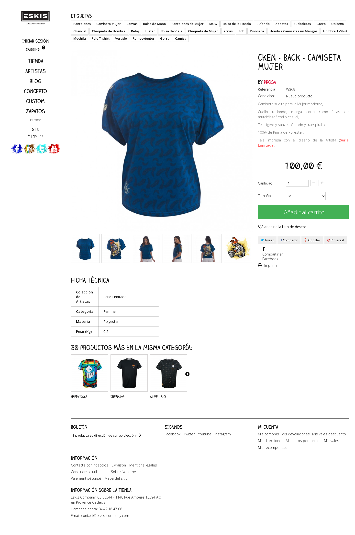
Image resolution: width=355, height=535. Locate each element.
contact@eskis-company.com (105, 521)
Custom (35, 101)
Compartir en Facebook (273, 256)
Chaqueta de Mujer (203, 31)
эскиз (228, 31)
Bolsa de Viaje (171, 31)
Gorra (164, 38)
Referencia (266, 89)
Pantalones (82, 24)
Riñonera (257, 31)
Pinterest (335, 240)
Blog (35, 81)
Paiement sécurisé (86, 482)
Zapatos (35, 111)
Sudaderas (302, 24)
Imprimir (270, 265)
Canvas (131, 24)
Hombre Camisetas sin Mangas (293, 31)
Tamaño (265, 195)
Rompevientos (144, 38)
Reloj (135, 31)
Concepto (35, 91)
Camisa (180, 38)
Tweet (267, 240)
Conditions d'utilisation (89, 475)
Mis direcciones (270, 440)
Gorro (321, 24)
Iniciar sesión (35, 41)
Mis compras (268, 434)
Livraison (119, 468)
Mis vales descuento (329, 434)
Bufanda (263, 24)
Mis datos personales (304, 440)
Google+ (312, 240)
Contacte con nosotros (89, 468)
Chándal (79, 31)
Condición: (266, 95)
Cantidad (265, 183)
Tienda (35, 61)
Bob (241, 31)
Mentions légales (143, 468)
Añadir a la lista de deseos (285, 226)
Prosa (270, 82)
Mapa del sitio (116, 482)
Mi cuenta (268, 427)
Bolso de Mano (154, 24)
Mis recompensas (272, 447)
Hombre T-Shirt (335, 31)
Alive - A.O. (158, 396)
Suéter (149, 31)
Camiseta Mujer (108, 24)
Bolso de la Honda (237, 24)
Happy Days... (80, 396)
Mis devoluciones (295, 434)
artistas (35, 71)
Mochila (79, 38)
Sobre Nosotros (124, 475)
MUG (213, 24)
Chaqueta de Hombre (108, 31)
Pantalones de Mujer (187, 24)
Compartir (289, 240)
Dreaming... (119, 396)
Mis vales (331, 440)
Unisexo (337, 24)
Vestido (121, 38)
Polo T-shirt (100, 38)
